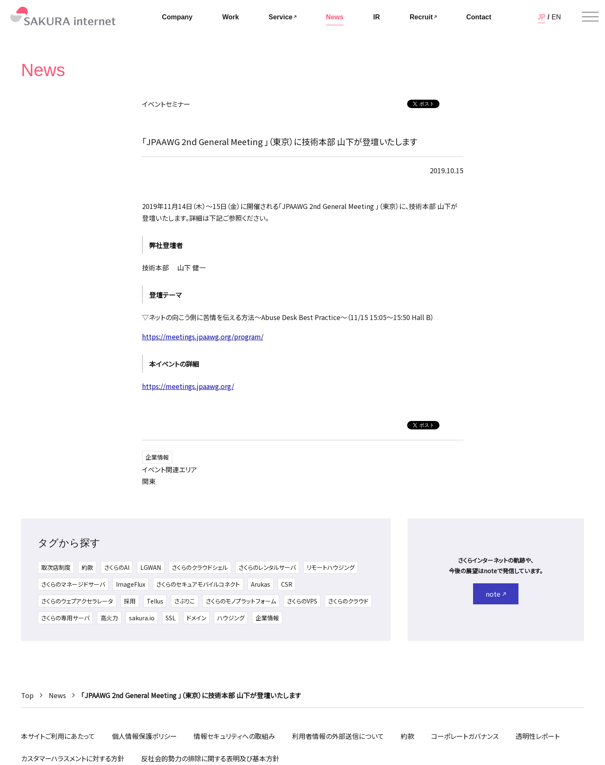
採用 (130, 601)
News (57, 695)
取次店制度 (56, 567)
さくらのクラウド (348, 601)
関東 (148, 481)
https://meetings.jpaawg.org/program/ (202, 336)
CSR (286, 584)
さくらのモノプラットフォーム (241, 601)
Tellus (155, 601)
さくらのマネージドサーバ (73, 584)
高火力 (109, 618)
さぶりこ (184, 601)
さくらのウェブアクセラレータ (77, 601)
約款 (87, 567)
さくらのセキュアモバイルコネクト (198, 584)
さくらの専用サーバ (65, 618)
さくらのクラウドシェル (200, 567)
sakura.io (142, 618)
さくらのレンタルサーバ (267, 567)
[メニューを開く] (590, 16)
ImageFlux (130, 584)
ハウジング (231, 618)
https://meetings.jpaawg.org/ (188, 386)
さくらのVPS (302, 601)
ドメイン (196, 618)
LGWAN (150, 567)
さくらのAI (116, 567)
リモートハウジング (331, 567)
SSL (171, 618)
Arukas (260, 584)
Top (27, 695)
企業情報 (157, 457)
